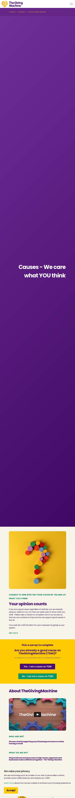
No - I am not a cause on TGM (37, 676)
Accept (11, 790)
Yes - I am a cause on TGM (37, 666)
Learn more (9, 783)
